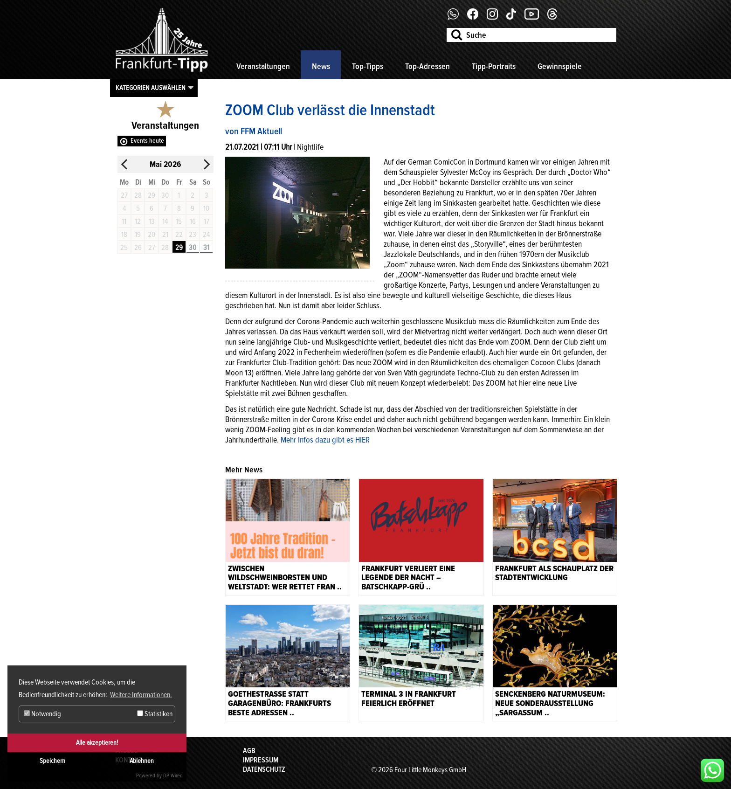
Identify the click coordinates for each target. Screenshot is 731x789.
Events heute (147, 141)
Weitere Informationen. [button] (141, 694)
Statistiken (154, 714)
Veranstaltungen (263, 66)
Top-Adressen (427, 66)
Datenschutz (264, 769)
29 (179, 247)
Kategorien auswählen (151, 87)
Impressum (260, 760)
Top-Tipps (367, 66)
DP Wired (173, 775)
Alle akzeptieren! (97, 743)
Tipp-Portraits (494, 66)
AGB (249, 750)
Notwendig (42, 714)
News (321, 66)
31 (206, 247)
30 (192, 247)
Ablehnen (142, 761)
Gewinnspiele (560, 66)
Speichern (52, 761)
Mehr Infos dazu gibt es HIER (325, 440)
